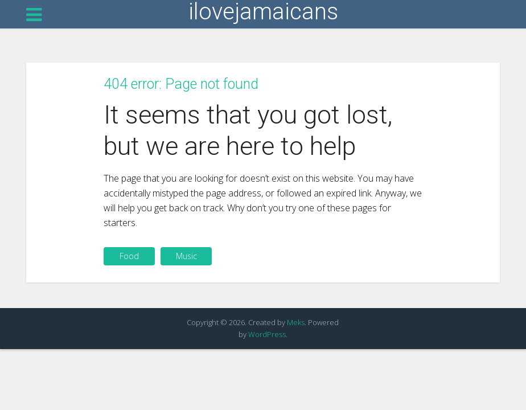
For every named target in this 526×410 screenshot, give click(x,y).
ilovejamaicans (263, 12)
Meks (296, 322)
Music (186, 256)
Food (129, 256)
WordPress (267, 334)
